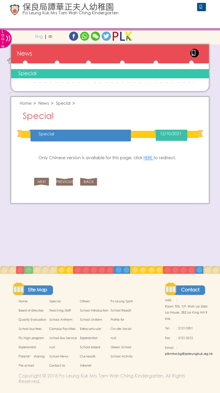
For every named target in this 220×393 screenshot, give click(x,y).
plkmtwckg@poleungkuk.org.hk (189, 354)
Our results (87, 356)
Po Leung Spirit (122, 301)
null (113, 338)
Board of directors (31, 310)
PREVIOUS (64, 182)
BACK (89, 182)
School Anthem (60, 320)
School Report (121, 310)
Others (85, 301)
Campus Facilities (62, 329)
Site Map (37, 290)
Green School (121, 347)
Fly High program (31, 338)
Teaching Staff (60, 310)
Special (27, 73)
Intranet (85, 365)
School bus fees (30, 329)
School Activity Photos (122, 359)
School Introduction (94, 310)
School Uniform (91, 320)
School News (58, 356)
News (43, 103)
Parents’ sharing (32, 356)
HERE (149, 158)
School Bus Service (63, 338)
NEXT (42, 182)
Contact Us (57, 365)
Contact (190, 290)
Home (26, 103)
